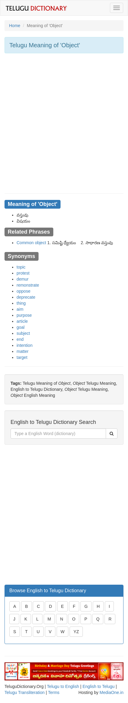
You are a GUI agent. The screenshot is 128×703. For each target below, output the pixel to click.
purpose (24, 315)
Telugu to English (63, 686)
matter (23, 351)
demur (23, 279)
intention (25, 345)
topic (21, 267)
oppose (23, 291)
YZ (76, 631)
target (22, 357)
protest (23, 273)
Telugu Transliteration (25, 692)
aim (20, 309)
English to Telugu (98, 686)
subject (23, 333)
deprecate (26, 297)
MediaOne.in (111, 692)
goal (20, 327)
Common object (31, 242)
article (22, 321)
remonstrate (28, 285)
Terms (53, 692)
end (20, 339)
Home (14, 25)
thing (21, 303)
